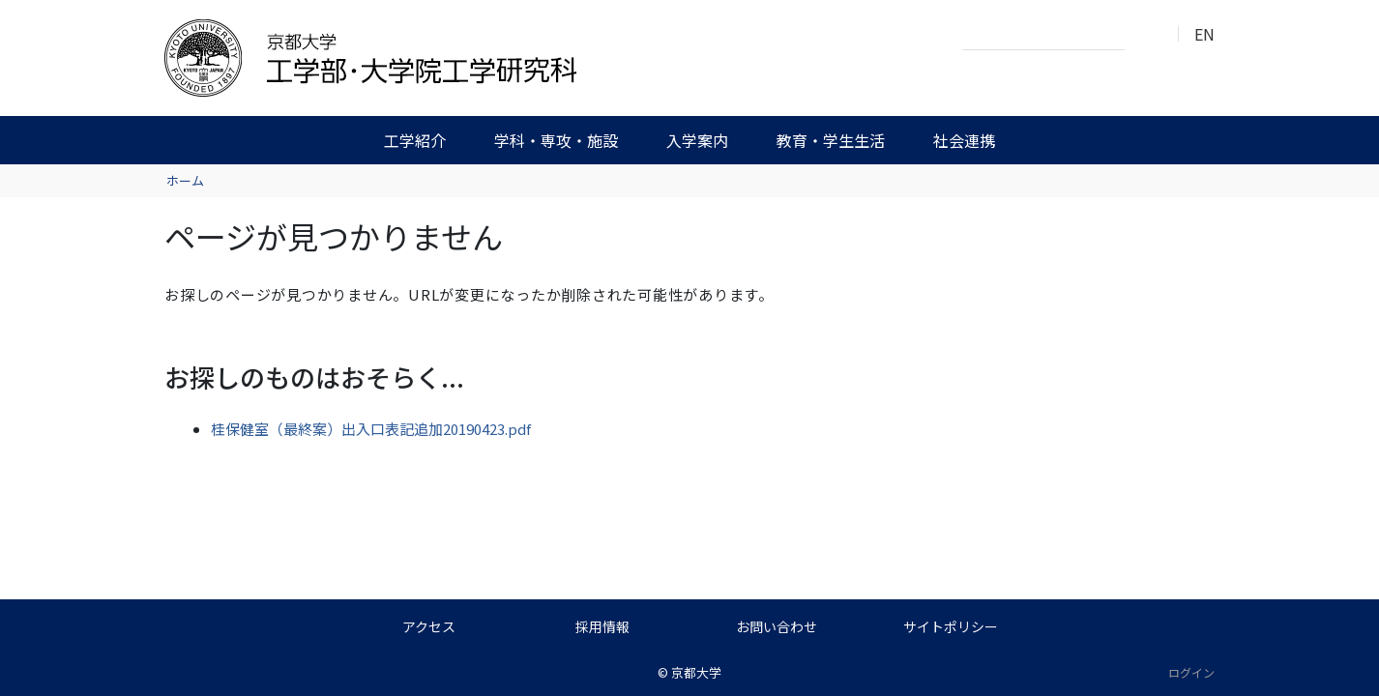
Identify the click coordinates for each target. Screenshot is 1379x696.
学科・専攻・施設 (556, 140)
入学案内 (697, 140)
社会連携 (964, 140)
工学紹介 (415, 140)
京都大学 (696, 672)
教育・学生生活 (831, 140)
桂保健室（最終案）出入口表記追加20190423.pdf (371, 429)
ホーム (185, 180)
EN (1204, 34)
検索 (1145, 34)
